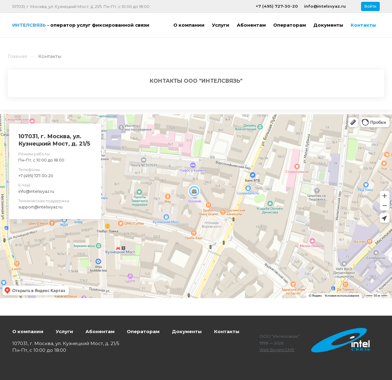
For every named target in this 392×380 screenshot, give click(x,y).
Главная (17, 56)
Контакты (226, 331)
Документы (187, 331)
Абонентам (100, 331)
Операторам (143, 331)
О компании (27, 331)
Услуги (64, 331)
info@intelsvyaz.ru (36, 191)
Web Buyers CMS (276, 349)
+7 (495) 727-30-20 (35, 175)
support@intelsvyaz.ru (40, 206)
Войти (370, 6)
